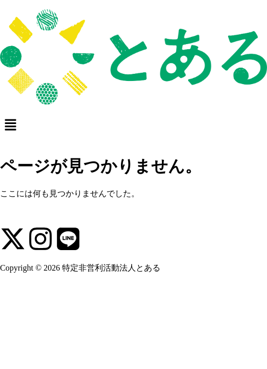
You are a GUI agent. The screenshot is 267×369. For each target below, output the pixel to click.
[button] (133, 124)
